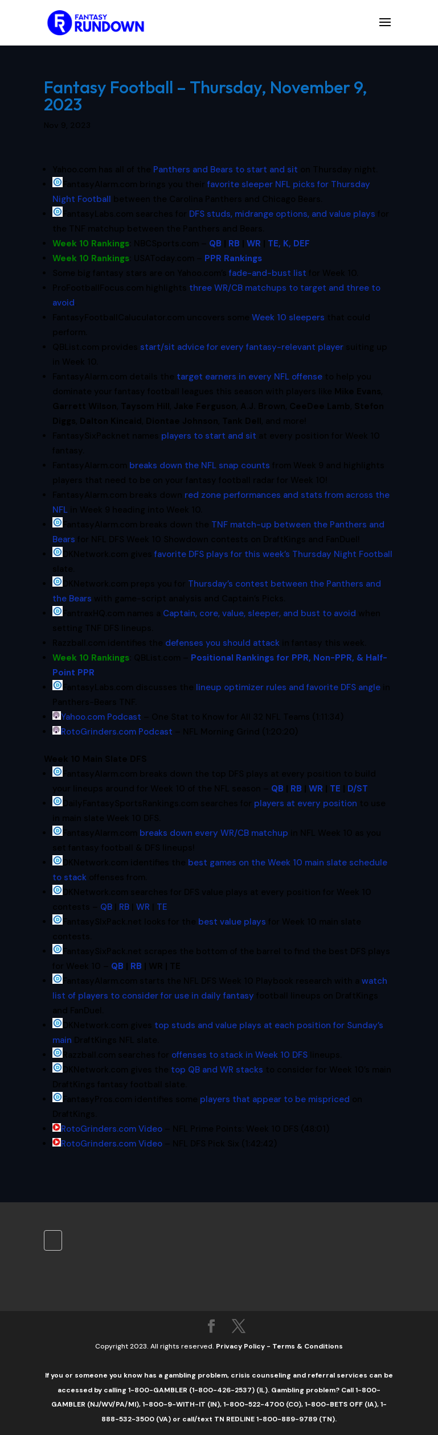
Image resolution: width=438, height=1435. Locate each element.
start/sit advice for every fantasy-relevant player (241, 347)
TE (335, 788)
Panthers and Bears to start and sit (225, 169)
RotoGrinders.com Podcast (117, 731)
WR (316, 788)
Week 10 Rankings (90, 243)
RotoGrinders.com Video (111, 1129)
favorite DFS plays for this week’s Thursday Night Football (273, 554)
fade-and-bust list (267, 273)
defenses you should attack (222, 643)
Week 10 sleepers (288, 317)
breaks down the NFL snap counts (199, 465)
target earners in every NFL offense (249, 376)
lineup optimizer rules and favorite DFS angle (288, 687)
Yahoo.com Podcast (101, 717)
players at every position (305, 803)
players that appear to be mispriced (275, 1099)
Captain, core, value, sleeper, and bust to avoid (259, 613)
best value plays (232, 921)
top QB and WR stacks (217, 1069)
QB (277, 788)
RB (296, 788)
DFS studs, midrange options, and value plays (282, 214)
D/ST (357, 788)
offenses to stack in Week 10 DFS (239, 1055)
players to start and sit (208, 436)
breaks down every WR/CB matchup (214, 833)
